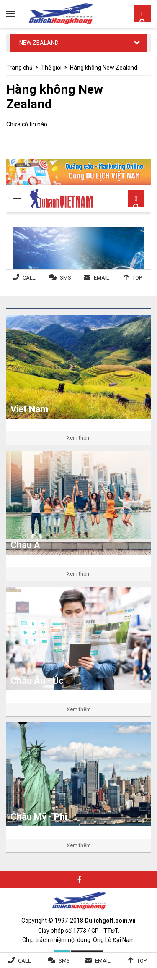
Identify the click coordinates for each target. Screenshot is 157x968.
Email (103, 961)
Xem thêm (79, 437)
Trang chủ (19, 67)
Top (142, 961)
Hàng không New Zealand (103, 67)
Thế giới (51, 67)
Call (24, 961)
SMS (64, 961)
